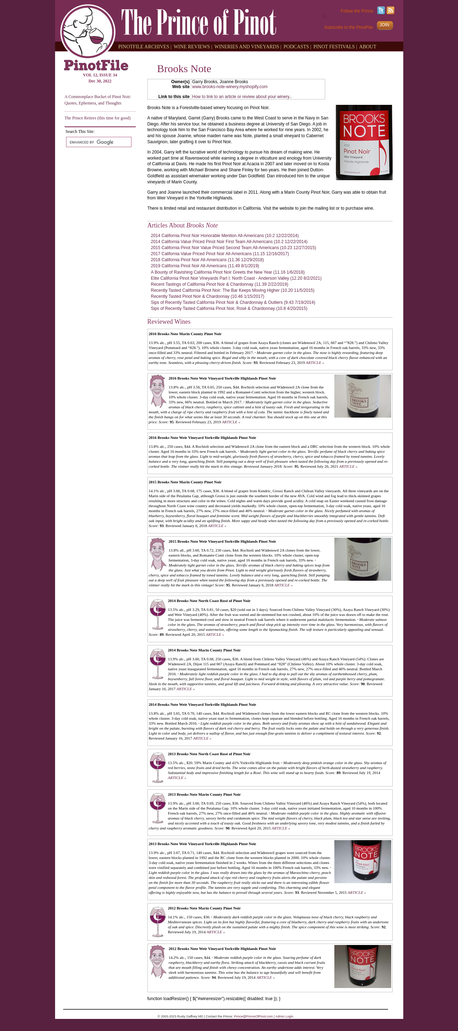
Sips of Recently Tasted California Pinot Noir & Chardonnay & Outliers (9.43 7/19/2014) (233, 302)
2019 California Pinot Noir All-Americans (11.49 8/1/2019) (205, 265)
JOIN (384, 24)
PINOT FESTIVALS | (335, 46)
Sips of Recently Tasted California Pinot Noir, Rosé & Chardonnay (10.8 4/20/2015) (229, 308)
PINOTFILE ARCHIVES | (145, 46)
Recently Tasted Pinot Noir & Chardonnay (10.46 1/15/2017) (207, 296)
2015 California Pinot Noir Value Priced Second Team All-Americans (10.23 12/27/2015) (233, 247)
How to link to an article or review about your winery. (241, 96)
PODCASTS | (297, 46)
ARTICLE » (315, 362)
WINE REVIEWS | (193, 46)
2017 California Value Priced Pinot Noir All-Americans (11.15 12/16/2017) (220, 253)
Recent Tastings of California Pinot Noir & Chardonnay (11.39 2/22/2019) (220, 284)
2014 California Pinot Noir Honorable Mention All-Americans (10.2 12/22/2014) (225, 235)
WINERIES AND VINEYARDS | (247, 46)
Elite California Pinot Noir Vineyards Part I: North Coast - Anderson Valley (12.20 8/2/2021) (236, 278)
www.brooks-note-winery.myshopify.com (230, 86)
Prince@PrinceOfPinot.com (253, 1016)
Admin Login (284, 1016)
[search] (98, 142)
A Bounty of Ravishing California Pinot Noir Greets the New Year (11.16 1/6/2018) (228, 272)
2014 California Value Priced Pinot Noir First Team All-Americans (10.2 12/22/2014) (229, 241)
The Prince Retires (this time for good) (98, 118)
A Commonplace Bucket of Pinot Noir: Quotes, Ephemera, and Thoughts (98, 99)
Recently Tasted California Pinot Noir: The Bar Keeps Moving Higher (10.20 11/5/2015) (232, 290)
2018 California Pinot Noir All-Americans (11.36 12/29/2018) (207, 259)
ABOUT (367, 46)
